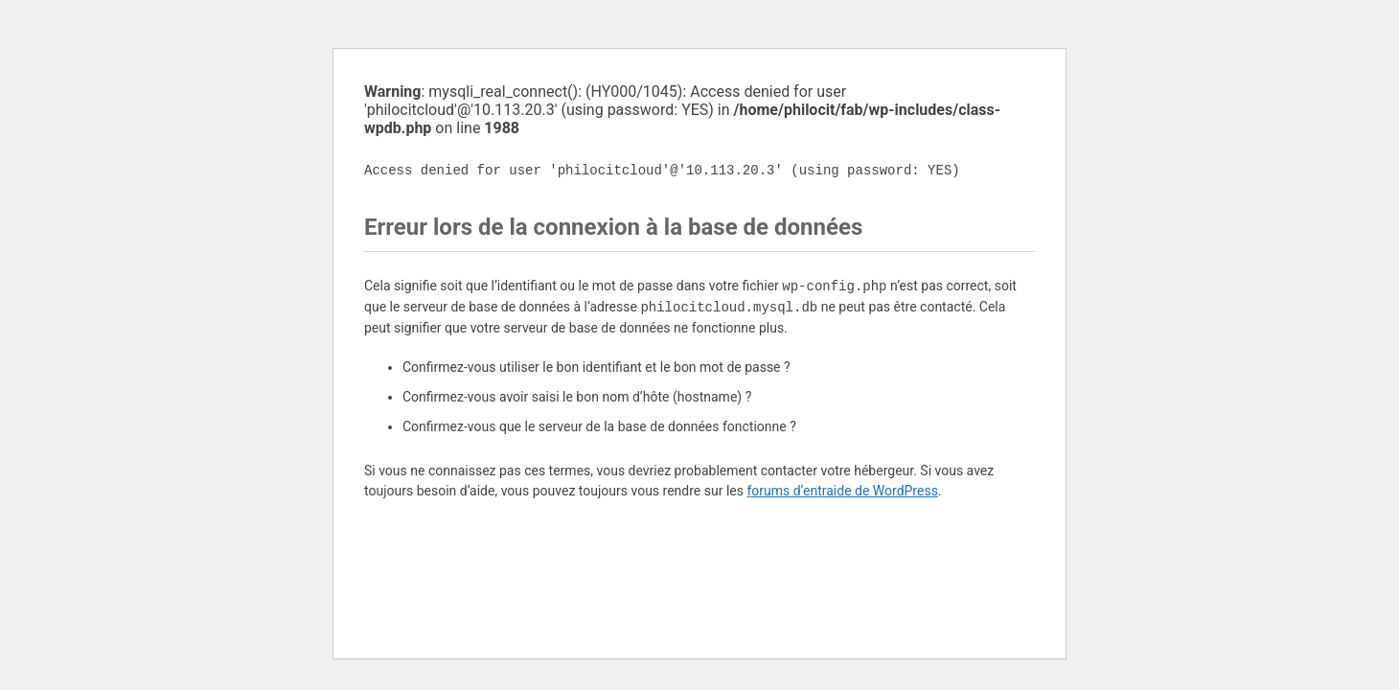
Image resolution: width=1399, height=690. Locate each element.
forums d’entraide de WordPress (841, 490)
